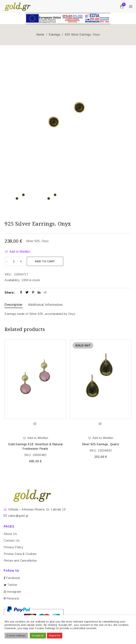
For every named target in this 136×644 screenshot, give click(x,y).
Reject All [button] (54, 635)
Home (40, 34)
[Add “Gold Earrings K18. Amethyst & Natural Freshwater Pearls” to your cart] (35, 423)
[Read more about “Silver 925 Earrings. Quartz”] (100, 423)
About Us (10, 533)
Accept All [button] (38, 635)
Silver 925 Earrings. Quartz (100, 443)
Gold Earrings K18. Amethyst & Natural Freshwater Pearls (35, 446)
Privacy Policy (13, 546)
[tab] (13, 305)
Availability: (13, 280)
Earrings (54, 34)
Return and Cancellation (20, 560)
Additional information (45, 304)
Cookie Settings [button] (16, 635)
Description (14, 304)
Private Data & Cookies (20, 553)
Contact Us (12, 540)
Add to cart (45, 261)
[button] (17, 251)
